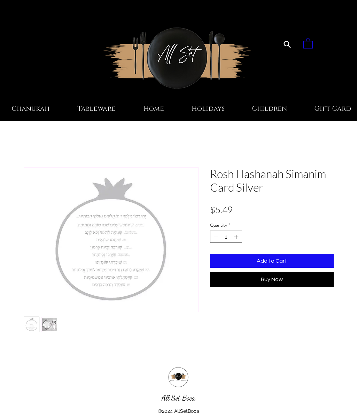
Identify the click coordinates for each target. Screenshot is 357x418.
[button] (308, 42)
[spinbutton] (226, 237)
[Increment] (237, 237)
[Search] (287, 44)
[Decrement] (215, 237)
